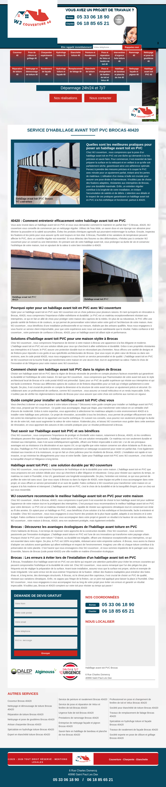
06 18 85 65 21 (93, 23)
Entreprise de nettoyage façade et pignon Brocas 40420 (79, 725)
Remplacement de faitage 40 (76, 70)
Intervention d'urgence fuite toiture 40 (119, 56)
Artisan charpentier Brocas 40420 (24, 724)
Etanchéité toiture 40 (76, 54)
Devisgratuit (119, 19)
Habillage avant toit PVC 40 (148, 72)
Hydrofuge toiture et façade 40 (61, 72)
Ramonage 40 (134, 54)
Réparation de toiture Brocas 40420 (25, 714)
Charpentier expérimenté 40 (46, 55)
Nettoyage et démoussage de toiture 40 (32, 72)
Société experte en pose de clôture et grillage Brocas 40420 (132, 736)
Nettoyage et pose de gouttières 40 (148, 56)
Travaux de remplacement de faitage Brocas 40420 (132, 714)
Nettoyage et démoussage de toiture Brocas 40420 (30, 708)
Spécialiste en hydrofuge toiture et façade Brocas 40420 (130, 723)
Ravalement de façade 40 (46, 72)
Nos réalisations (65, 98)
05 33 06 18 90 (93, 16)
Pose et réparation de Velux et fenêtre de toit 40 (105, 58)
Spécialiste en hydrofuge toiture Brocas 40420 (31, 729)
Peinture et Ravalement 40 (90, 55)
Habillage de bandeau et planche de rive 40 (119, 73)
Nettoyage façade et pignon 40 (134, 72)
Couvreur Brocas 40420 (20, 701)
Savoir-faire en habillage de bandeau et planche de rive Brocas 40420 (83, 733)
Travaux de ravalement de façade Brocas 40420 (134, 729)
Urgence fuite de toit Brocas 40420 (76, 712)
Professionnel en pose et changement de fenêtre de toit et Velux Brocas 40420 (130, 701)
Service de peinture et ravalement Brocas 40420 (83, 699)
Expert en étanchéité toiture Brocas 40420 (29, 734)
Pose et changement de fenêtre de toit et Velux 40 (105, 75)
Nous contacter (100, 98)
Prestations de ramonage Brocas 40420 (79, 718)
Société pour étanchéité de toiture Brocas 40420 (134, 707)
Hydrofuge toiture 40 (61, 54)
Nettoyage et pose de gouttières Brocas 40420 (31, 719)
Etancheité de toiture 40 (90, 72)
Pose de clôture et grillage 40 (32, 55)
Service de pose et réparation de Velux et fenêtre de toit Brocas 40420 (79, 706)
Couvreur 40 (17, 54)
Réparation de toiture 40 (17, 72)
